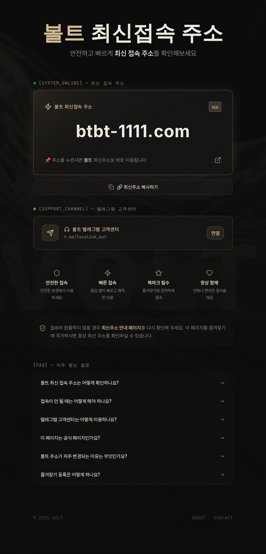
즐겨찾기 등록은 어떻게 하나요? (133, 474)
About (198, 518)
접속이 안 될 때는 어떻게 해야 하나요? (133, 401)
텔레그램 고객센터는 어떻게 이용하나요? (133, 419)
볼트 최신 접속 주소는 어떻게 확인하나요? (133, 382)
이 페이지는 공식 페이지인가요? (133, 437)
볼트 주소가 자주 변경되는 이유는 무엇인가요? (133, 456)
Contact (223, 518)
